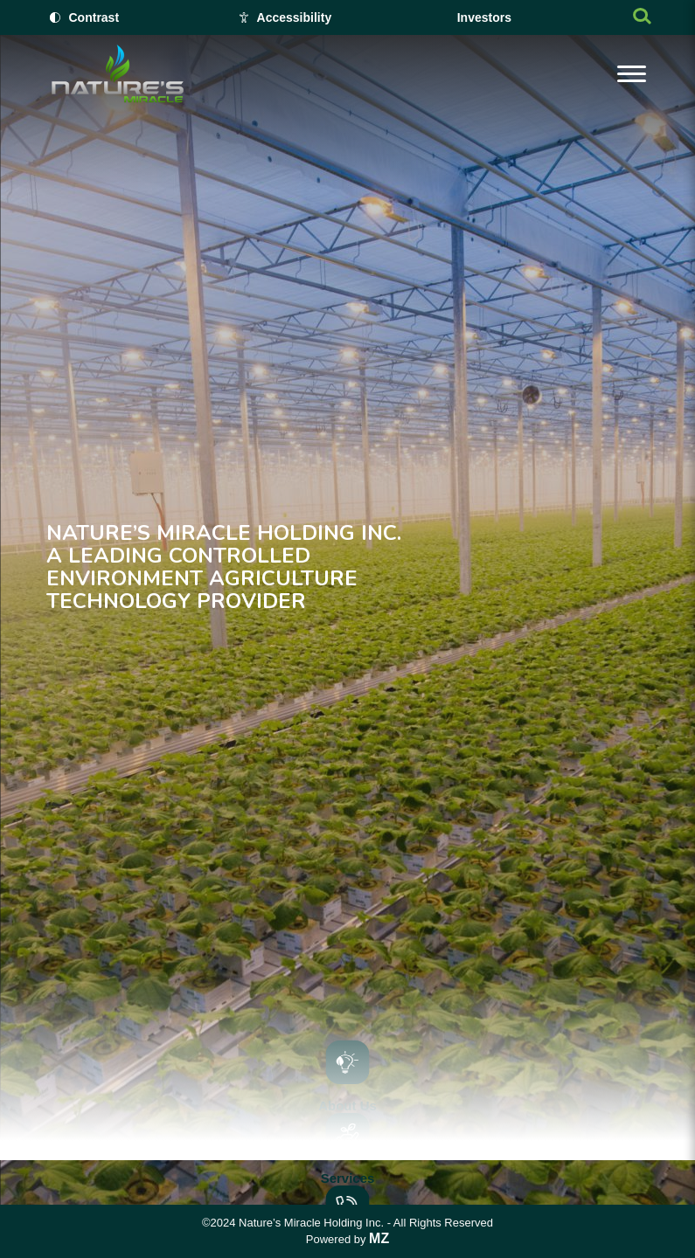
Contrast (94, 17)
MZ (379, 1238)
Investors (484, 17)
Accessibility (294, 17)
